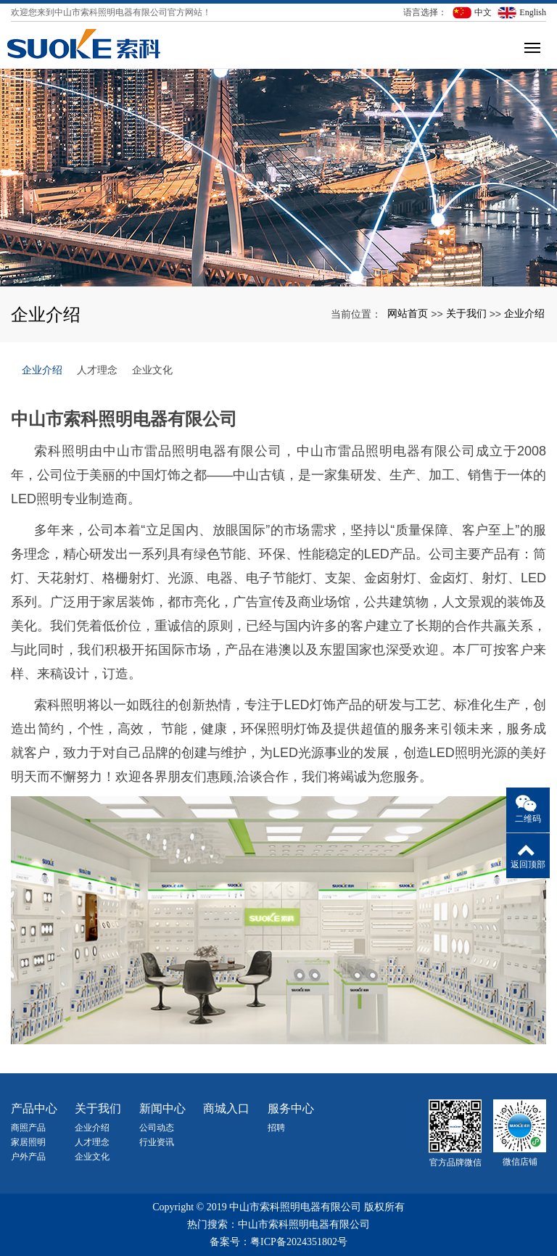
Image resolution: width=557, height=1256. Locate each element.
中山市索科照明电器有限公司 (304, 1224)
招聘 (276, 1128)
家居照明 (28, 1142)
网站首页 (407, 313)
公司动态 (156, 1128)
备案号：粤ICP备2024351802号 (278, 1241)
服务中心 (291, 1108)
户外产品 (28, 1157)
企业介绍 (524, 313)
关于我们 (466, 313)
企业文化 (152, 370)
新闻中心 (162, 1108)
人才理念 (97, 370)
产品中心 (34, 1108)
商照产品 (28, 1128)
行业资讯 (156, 1142)
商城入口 (226, 1108)
